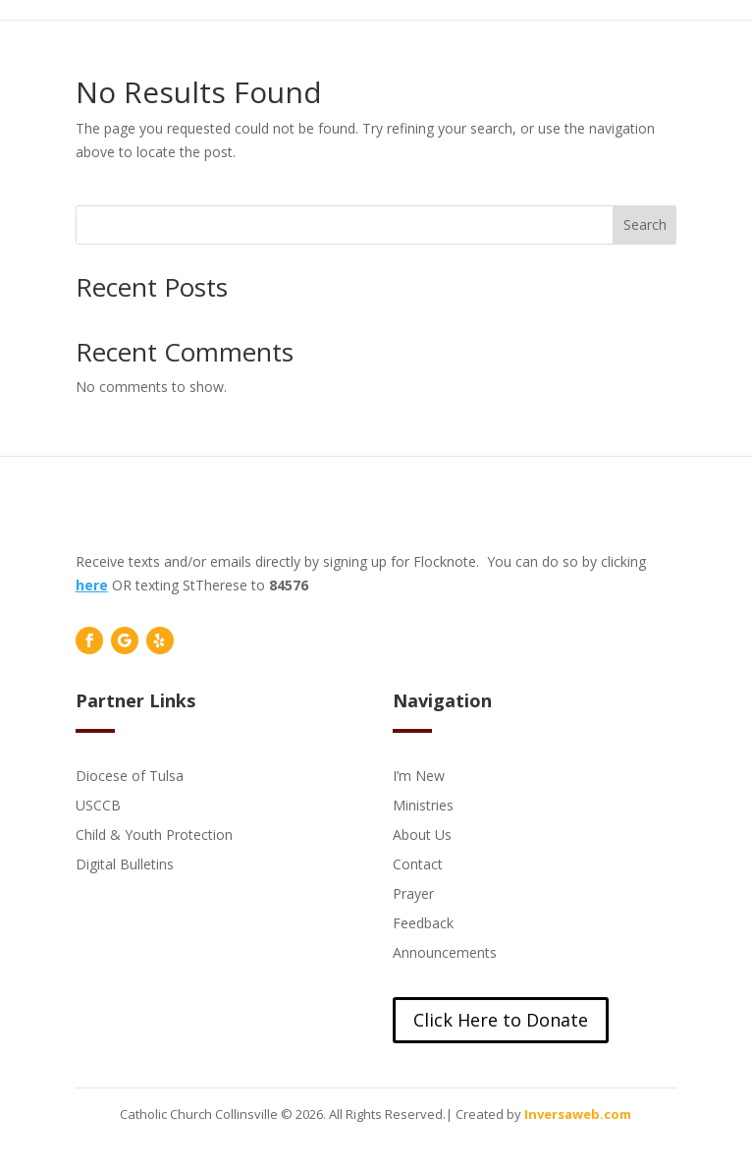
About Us (422, 833)
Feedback (423, 922)
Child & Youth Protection (154, 833)
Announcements (445, 951)
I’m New (419, 774)
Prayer (413, 892)
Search (645, 224)
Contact (418, 863)
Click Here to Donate (500, 1019)
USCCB (98, 804)
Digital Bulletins (125, 863)
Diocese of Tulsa (130, 774)
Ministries (423, 804)
